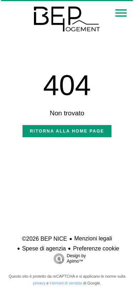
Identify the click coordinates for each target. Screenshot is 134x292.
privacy (39, 283)
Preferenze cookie (96, 248)
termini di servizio (67, 283)
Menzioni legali (93, 238)
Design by (68, 258)
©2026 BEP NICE (44, 239)
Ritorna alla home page (67, 131)
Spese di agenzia (44, 248)
